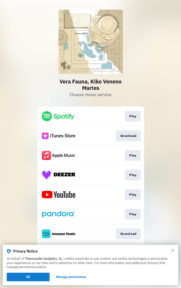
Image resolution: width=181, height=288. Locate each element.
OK (28, 277)
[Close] (172, 250)
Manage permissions (71, 277)
